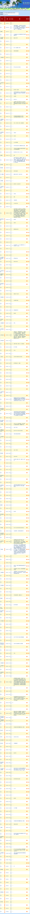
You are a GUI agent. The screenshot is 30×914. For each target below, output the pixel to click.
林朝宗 (4, 168)
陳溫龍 (4, 524)
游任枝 (4, 740)
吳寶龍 (4, 413)
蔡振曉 (4, 541)
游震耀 (4, 116)
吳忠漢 (4, 749)
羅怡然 (4, 271)
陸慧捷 (4, 804)
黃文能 (4, 379)
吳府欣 (4, 60)
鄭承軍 (4, 713)
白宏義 (4, 406)
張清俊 (4, 310)
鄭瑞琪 (4, 83)
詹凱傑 (4, 64)
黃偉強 (4, 859)
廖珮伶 (4, 171)
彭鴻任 (4, 866)
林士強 (4, 559)
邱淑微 (4, 706)
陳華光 (4, 129)
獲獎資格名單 (23, 8)
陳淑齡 (4, 905)
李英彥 (4, 376)
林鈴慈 (4, 453)
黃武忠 (4, 537)
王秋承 (4, 617)
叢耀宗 (4, 113)
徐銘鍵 (4, 119)
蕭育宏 (4, 882)
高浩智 (4, 57)
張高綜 (4, 180)
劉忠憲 (4, 242)
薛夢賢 (4, 604)
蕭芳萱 (4, 459)
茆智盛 (4, 177)
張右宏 (4, 373)
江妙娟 (4, 659)
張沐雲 (4, 521)
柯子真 (4, 294)
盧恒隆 (4, 611)
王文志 (4, 80)
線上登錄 (5, 8)
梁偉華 (4, 456)
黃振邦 (4, 479)
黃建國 (4, 73)
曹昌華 (4, 86)
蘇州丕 (4, 621)
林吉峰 (4, 766)
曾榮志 (4, 653)
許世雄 (4, 430)
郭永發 (4, 235)
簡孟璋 (4, 187)
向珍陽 (4, 200)
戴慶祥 (4, 258)
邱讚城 (4, 287)
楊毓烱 (4, 203)
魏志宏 (4, 902)
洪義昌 (4, 527)
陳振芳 (4, 103)
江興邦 (4, 300)
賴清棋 (4, 229)
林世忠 (4, 440)
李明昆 (4, 720)
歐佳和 (4, 801)
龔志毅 (4, 743)
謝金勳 (4, 281)
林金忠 (4, 239)
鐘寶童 (4, 190)
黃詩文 (4, 501)
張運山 (4, 193)
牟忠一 (4, 329)
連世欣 (4, 307)
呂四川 (4, 476)
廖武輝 (4, 89)
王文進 (4, 709)
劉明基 (4, 817)
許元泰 (4, 702)
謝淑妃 (4, 717)
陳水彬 (4, 363)
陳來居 (4, 827)
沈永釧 (4, 911)
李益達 (4, 313)
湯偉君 (4, 123)
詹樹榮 (4, 753)
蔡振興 (4, 226)
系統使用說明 (18, 8)
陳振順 (4, 595)
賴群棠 (4, 284)
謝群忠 (4, 769)
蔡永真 (4, 879)
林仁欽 (4, 694)
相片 (28, 27)
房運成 (4, 34)
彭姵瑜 (4, 830)
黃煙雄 (4, 409)
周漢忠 (4, 38)
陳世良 (4, 427)
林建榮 (4, 41)
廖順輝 (4, 650)
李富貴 (4, 688)
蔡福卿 (4, 446)
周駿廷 (4, 472)
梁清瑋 (4, 290)
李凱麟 (4, 737)
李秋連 (4, 51)
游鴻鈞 (4, 811)
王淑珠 (4, 482)
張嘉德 (4, 399)
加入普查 (13, 8)
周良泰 (4, 614)
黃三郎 (4, 326)
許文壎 (4, 624)
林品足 (4, 643)
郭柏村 (4, 676)
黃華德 (4, 608)
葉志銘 (4, 222)
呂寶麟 (4, 197)
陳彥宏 (4, 261)
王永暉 (4, 505)
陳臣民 (4, 792)
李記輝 (4, 335)
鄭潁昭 (4, 277)
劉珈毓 (4, 898)
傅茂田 (4, 585)
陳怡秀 (4, 908)
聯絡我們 (27, 8)
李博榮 (4, 366)
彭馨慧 (4, 252)
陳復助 (4, 733)
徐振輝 (4, 245)
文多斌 (4, 808)
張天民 (4, 323)
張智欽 (4, 569)
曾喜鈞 (4, 274)
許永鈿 (4, 356)
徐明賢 (4, 892)
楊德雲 (4, 647)
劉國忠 (4, 126)
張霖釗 (4, 44)
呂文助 (4, 492)
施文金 (4, 403)
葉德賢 (4, 514)
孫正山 (4, 248)
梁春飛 (4, 466)
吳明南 (4, 206)
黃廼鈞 (4, 360)
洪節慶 (4, 637)
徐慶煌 (4, 27)
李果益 (4, 434)
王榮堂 (4, 534)
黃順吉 (4, 99)
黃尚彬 (4, 746)
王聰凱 (4, 70)
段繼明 (4, 495)
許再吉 (4, 669)
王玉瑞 (4, 795)
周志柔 (4, 843)
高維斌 (4, 152)
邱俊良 (4, 369)
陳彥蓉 (4, 598)
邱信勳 (4, 785)
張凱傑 (4, 77)
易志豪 (4, 511)
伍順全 (4, 556)
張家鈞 (4, 67)
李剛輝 (4, 756)
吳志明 (4, 319)
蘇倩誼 (4, 343)
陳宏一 (4, 863)
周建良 (4, 160)
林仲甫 (4, 340)
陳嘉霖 (4, 640)
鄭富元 (4, 775)
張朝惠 (4, 395)
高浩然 (4, 663)
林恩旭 (4, 762)
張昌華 (4, 672)
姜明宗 (4, 232)
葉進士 (4, 54)
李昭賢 (4, 23)
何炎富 (4, 297)
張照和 (4, 508)
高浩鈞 (4, 572)
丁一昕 (4, 724)
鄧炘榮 (4, 840)
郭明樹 (4, 698)
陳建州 (4, 856)
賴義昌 (4, 47)
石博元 (4, 382)
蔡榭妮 (4, 876)
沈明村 (4, 142)
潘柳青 (4, 682)
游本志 (4, 630)
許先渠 (4, 264)
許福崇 (4, 779)
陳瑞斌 (4, 847)
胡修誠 (4, 350)
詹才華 (4, 136)
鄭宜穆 (4, 885)
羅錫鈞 (4, 727)
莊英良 (4, 666)
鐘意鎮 (4, 824)
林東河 (4, 389)
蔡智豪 (4, 303)
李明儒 (4, 255)
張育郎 (4, 562)
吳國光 (4, 498)
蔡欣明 (4, 139)
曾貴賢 (4, 145)
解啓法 (4, 107)
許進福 (4, 889)
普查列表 (1, 8)
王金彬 (4, 164)
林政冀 (4, 588)
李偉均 (4, 782)
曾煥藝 (4, 566)
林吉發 (4, 814)
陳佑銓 (4, 575)
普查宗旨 (9, 8)
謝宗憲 (4, 96)
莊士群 (4, 634)
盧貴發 (4, 489)
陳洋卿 (4, 485)
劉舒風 (4, 450)
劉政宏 (4, 798)
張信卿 (4, 821)
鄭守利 (4, 421)
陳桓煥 (4, 424)
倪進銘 (4, 549)
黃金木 (4, 443)
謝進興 (4, 184)
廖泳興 (4, 691)
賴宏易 (4, 531)
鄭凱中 (4, 417)
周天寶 (4, 837)
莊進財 (4, 437)
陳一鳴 (4, 772)
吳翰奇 (4, 850)
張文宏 (4, 386)
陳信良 (4, 132)
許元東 (4, 353)
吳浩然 (4, 518)
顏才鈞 (4, 582)
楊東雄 (4, 392)
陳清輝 (4, 627)
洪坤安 (4, 895)
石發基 (4, 110)
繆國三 (4, 759)
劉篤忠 (4, 463)
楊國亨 (4, 592)
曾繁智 (4, 469)
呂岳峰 (4, 316)
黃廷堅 (4, 834)
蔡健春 (4, 853)
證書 (27, 27)
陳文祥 (4, 31)
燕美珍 (4, 601)
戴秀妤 (4, 872)
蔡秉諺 (4, 656)
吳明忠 (4, 219)
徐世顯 (4, 174)
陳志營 (4, 93)
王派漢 (4, 869)
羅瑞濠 (4, 347)
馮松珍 (4, 730)
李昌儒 (4, 268)
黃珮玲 (4, 155)
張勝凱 (4, 149)
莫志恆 (4, 213)
